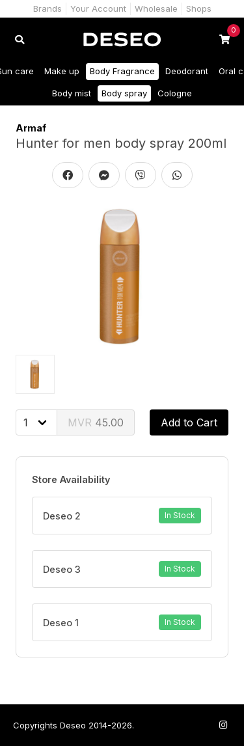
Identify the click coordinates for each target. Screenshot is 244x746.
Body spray (124, 93)
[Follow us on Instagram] (223, 724)
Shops (198, 8)
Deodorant (186, 71)
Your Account (98, 8)
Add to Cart (189, 422)
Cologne (174, 93)
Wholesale (156, 8)
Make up (61, 71)
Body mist (71, 93)
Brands (47, 8)
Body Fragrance (122, 71)
